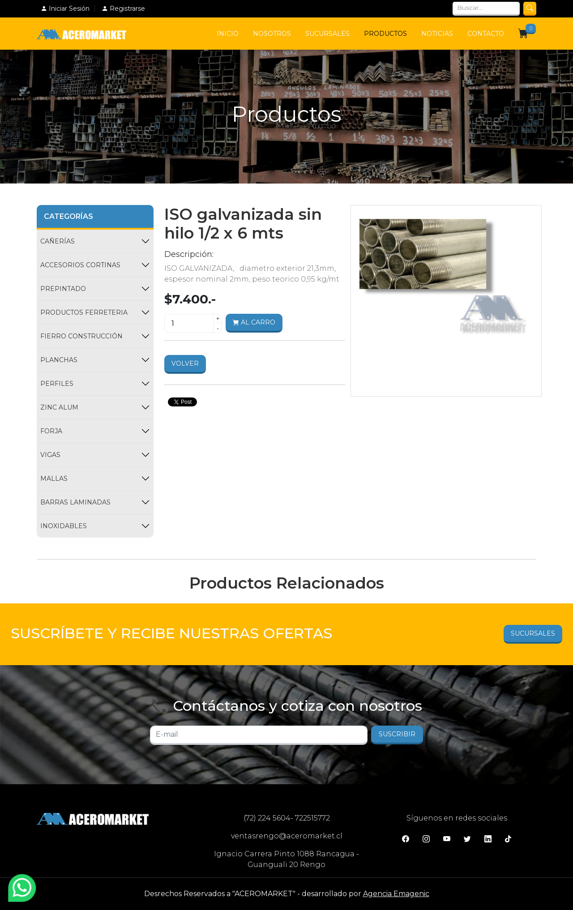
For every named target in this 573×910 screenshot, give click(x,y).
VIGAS (50, 455)
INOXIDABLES (63, 526)
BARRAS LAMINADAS (75, 502)
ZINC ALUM (59, 407)
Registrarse (123, 8)
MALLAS (54, 478)
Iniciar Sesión (65, 8)
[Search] (486, 9)
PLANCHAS (58, 360)
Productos (385, 34)
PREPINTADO (63, 289)
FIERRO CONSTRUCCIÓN (81, 336)
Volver (185, 363)
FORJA (51, 431)
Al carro (254, 322)
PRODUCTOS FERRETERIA (84, 312)
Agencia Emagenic (396, 893)
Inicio (228, 34)
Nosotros (272, 34)
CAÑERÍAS (57, 241)
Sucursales (327, 34)
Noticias (437, 34)
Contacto (485, 34)
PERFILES (56, 384)
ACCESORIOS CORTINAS (80, 265)
